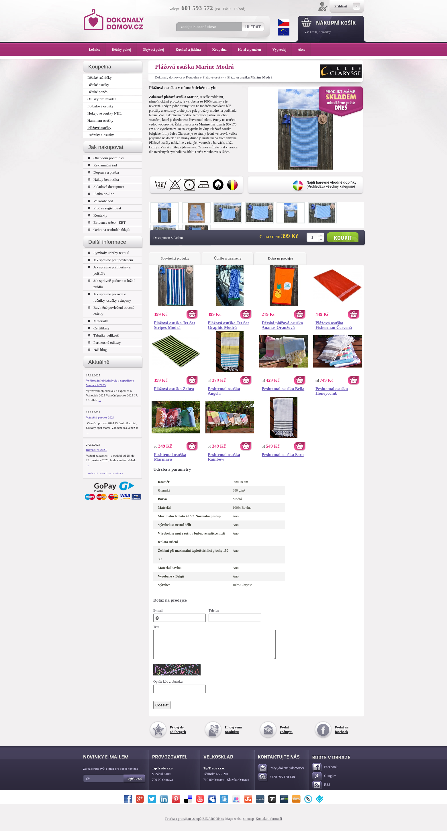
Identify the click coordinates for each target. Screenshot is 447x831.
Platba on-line (101, 194)
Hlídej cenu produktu (233, 734)
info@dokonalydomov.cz (281, 773)
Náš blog (97, 349)
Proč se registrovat (104, 208)
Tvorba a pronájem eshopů (183, 824)
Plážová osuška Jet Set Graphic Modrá (228, 325)
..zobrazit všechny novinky (104, 473)
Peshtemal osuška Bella (283, 388)
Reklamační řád (102, 165)
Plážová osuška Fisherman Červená (333, 325)
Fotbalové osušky (100, 106)
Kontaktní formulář (269, 824)
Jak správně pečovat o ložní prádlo (111, 283)
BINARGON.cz (213, 824)
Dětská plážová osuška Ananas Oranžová (282, 325)
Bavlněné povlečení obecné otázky (111, 310)
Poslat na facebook (341, 734)
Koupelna (192, 77)
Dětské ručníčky (99, 77)
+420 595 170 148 (276, 782)
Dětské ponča (97, 92)
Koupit (342, 237)
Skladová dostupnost (106, 186)
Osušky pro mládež (101, 99)
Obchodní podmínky (106, 158)
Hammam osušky (100, 120)
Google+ (324, 781)
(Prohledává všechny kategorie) (331, 184)
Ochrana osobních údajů (109, 229)
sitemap (248, 824)
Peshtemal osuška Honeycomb (331, 391)
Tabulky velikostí (103, 335)
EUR (283, 32)
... (100, 400)
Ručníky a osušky (100, 135)
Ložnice (97, 49)
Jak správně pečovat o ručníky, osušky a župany (109, 297)
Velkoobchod (100, 201)
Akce (302, 49)
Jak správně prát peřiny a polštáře (109, 270)
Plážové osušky (213, 77)
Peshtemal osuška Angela (224, 391)
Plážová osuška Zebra (174, 388)
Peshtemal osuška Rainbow (224, 456)
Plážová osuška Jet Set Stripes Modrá (174, 325)
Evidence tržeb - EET (107, 222)
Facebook (325, 772)
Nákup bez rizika (103, 179)
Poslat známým (286, 734)
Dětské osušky (98, 84)
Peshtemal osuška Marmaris (170, 456)
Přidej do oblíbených (178, 734)
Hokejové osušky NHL (104, 113)
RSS (321, 790)
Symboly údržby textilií (108, 253)
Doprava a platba (103, 172)
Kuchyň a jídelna (191, 49)
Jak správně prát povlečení (110, 260)
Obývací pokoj (156, 49)
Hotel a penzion (252, 49)
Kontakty (97, 215)
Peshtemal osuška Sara (283, 454)
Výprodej (282, 49)
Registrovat (134, 783)
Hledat (253, 26)
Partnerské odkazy (104, 342)
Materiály (98, 321)
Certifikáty (98, 328)
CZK (283, 22)
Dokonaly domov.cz (169, 77)
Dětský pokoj (124, 49)
